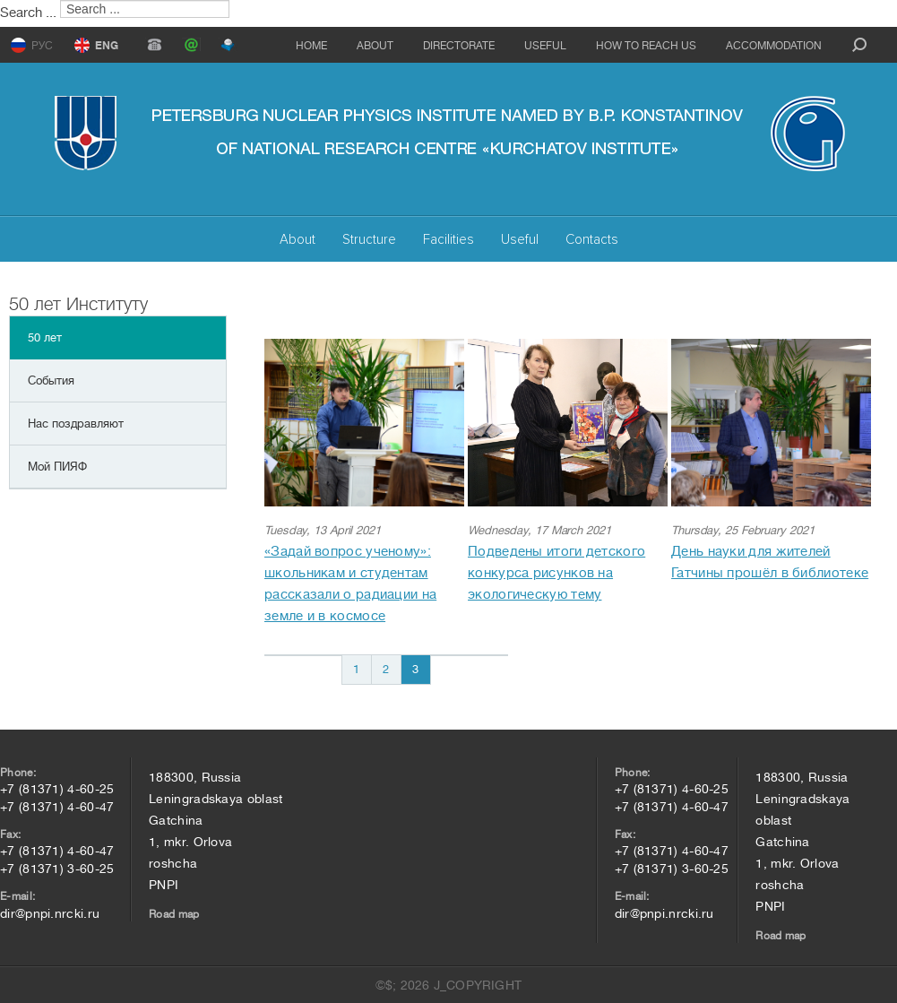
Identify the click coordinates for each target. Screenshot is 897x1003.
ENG (106, 45)
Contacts (591, 239)
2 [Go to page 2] (386, 669)
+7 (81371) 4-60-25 (57, 789)
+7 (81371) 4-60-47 (57, 807)
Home (311, 45)
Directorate (459, 45)
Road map (174, 914)
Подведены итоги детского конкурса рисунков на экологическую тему (556, 573)
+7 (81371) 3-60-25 (57, 868)
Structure (369, 239)
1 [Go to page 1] (356, 669)
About (375, 45)
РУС (42, 45)
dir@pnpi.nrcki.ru (49, 913)
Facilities (448, 239)
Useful (545, 45)
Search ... (28, 13)
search (859, 45)
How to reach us (646, 45)
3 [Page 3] (415, 669)
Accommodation (774, 45)
